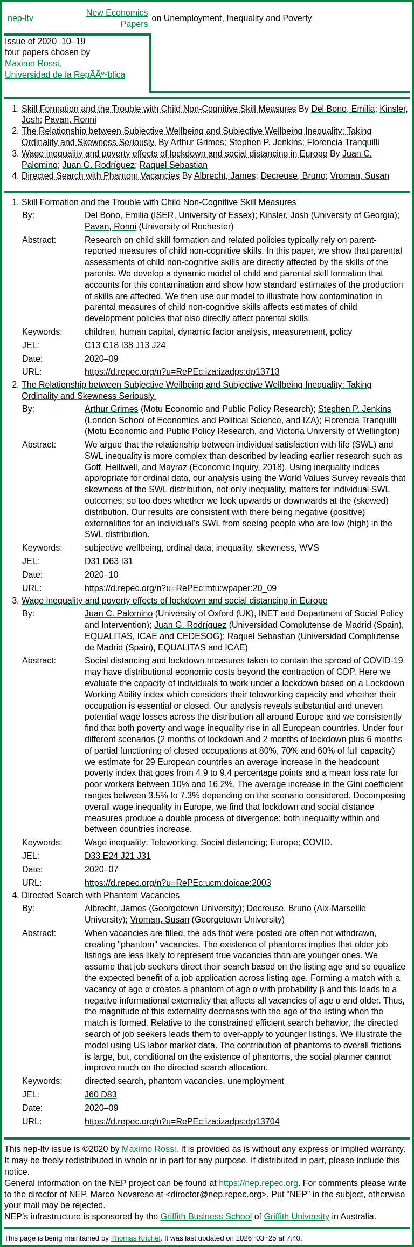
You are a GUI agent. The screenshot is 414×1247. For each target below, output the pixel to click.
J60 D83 (101, 1094)
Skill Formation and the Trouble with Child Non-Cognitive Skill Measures (159, 108)
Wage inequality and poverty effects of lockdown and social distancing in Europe (174, 153)
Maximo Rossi (32, 63)
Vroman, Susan (359, 175)
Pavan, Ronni (70, 119)
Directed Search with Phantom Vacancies (101, 175)
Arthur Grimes (197, 142)
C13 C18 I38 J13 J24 (125, 345)
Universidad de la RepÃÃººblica (65, 74)
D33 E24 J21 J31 (118, 855)
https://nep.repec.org (258, 1183)
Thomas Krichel (135, 1238)
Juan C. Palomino (119, 613)
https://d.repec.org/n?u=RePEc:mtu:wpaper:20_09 (181, 588)
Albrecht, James (225, 175)
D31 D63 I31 (109, 561)
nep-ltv (20, 18)
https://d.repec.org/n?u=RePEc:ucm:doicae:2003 (178, 882)
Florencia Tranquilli (343, 142)
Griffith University (296, 1216)
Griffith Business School (206, 1216)
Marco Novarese (122, 1194)
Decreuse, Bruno (292, 175)
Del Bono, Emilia (343, 108)
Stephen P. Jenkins (265, 142)
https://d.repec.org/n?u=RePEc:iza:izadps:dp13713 (182, 371)
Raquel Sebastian (174, 165)
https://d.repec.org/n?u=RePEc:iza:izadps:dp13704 (182, 1121)
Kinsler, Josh (284, 215)
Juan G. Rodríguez (99, 165)
